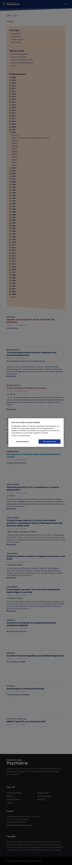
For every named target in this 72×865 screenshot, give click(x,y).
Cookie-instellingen (22, 441)
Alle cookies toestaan (49, 441)
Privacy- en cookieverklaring (21, 435)
